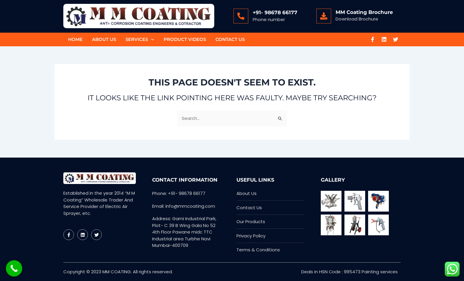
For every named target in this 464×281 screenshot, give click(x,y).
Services (139, 39)
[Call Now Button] (14, 268)
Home (75, 39)
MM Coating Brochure (364, 12)
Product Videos (185, 39)
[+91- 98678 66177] (240, 16)
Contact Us (230, 39)
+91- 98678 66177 (275, 12)
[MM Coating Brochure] (323, 16)
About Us (104, 39)
